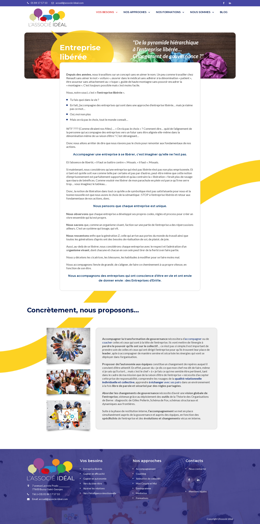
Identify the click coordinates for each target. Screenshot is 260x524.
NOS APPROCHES (135, 12)
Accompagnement (146, 468)
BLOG (224, 12)
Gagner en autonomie (94, 478)
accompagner (193, 338)
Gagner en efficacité (94, 473)
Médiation (141, 493)
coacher (107, 342)
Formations (142, 498)
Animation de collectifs (148, 478)
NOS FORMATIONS (168, 12)
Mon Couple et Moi (146, 483)
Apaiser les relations (94, 488)
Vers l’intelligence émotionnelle (99, 493)
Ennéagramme (143, 488)
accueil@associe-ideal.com (70, 2)
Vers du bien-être (92, 483)
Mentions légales (198, 491)
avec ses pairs (165, 382)
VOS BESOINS (105, 12)
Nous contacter (197, 468)
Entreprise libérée (92, 468)
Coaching (141, 473)
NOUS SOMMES (200, 12)
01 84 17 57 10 (39, 2)
